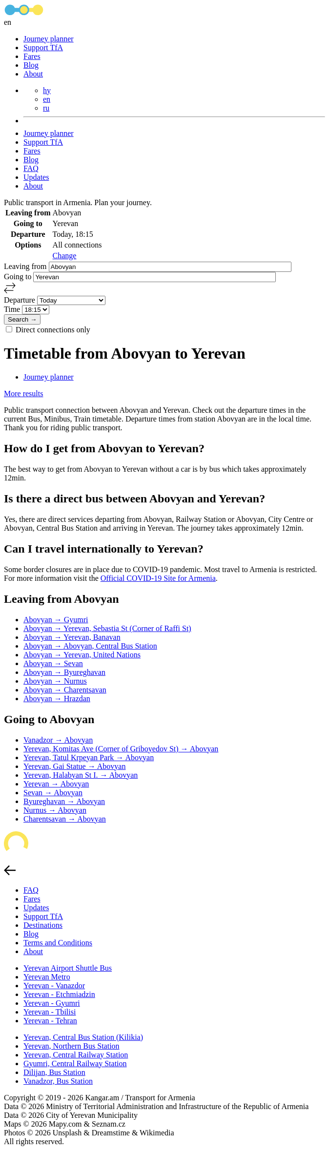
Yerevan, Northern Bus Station (71, 1046)
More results (23, 393)
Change (65, 255)
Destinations (42, 925)
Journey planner (48, 39)
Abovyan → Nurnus (55, 681)
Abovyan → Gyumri (55, 619)
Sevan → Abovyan (52, 792)
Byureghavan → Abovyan (64, 801)
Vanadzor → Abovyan (58, 740)
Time (13, 309)
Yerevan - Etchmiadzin (59, 994)
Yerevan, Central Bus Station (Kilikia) (83, 1037)
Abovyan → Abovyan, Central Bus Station (90, 646)
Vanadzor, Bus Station (58, 1081)
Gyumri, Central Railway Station (75, 1063)
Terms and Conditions (57, 943)
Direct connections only (53, 330)
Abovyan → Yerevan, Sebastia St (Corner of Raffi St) (107, 628)
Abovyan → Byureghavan (64, 672)
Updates (36, 177)
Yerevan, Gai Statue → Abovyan (74, 766)
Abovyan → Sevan (53, 663)
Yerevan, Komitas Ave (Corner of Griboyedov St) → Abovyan (120, 749)
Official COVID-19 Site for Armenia (158, 578)
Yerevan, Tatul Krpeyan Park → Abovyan (88, 757)
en (46, 99)
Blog (31, 65)
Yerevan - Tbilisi (49, 1012)
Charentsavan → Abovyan (64, 819)
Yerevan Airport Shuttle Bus (67, 968)
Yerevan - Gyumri (51, 1003)
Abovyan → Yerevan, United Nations (82, 655)
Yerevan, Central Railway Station (75, 1055)
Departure (20, 300)
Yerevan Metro (46, 977)
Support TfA (43, 47)
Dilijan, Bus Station (54, 1072)
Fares (32, 56)
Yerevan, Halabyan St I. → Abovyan (80, 775)
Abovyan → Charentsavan (64, 690)
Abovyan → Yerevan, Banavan (72, 637)
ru (46, 108)
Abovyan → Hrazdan (56, 698)
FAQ (31, 168)
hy (47, 90)
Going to (18, 276)
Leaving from (26, 266)
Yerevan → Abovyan (56, 784)
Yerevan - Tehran (50, 1020)
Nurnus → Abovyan (54, 810)
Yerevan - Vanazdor (54, 985)
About (33, 74)
